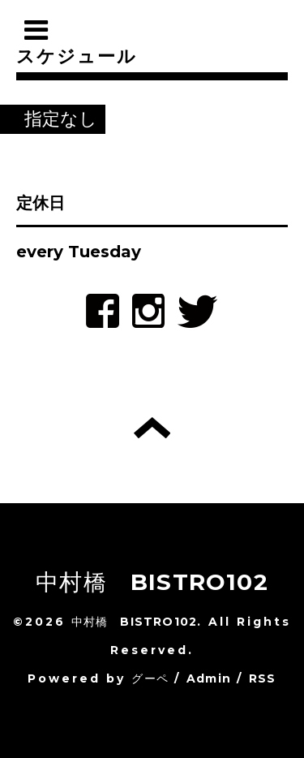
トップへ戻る (152, 427)
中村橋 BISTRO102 (152, 582)
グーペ (150, 678)
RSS (262, 678)
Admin (208, 678)
